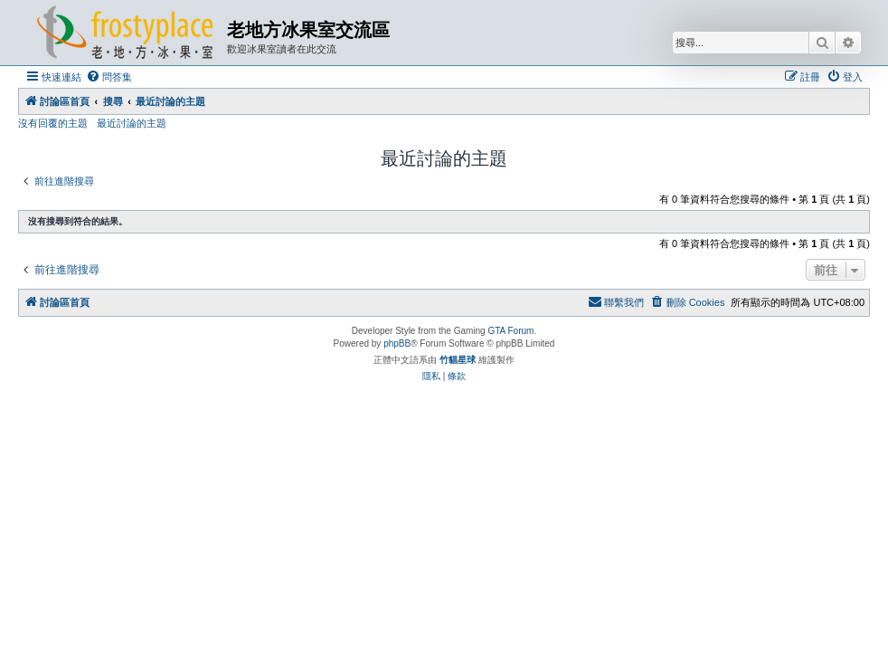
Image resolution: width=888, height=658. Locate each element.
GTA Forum (510, 331)
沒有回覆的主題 (53, 123)
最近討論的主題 (131, 123)
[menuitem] (109, 77)
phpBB (397, 343)
